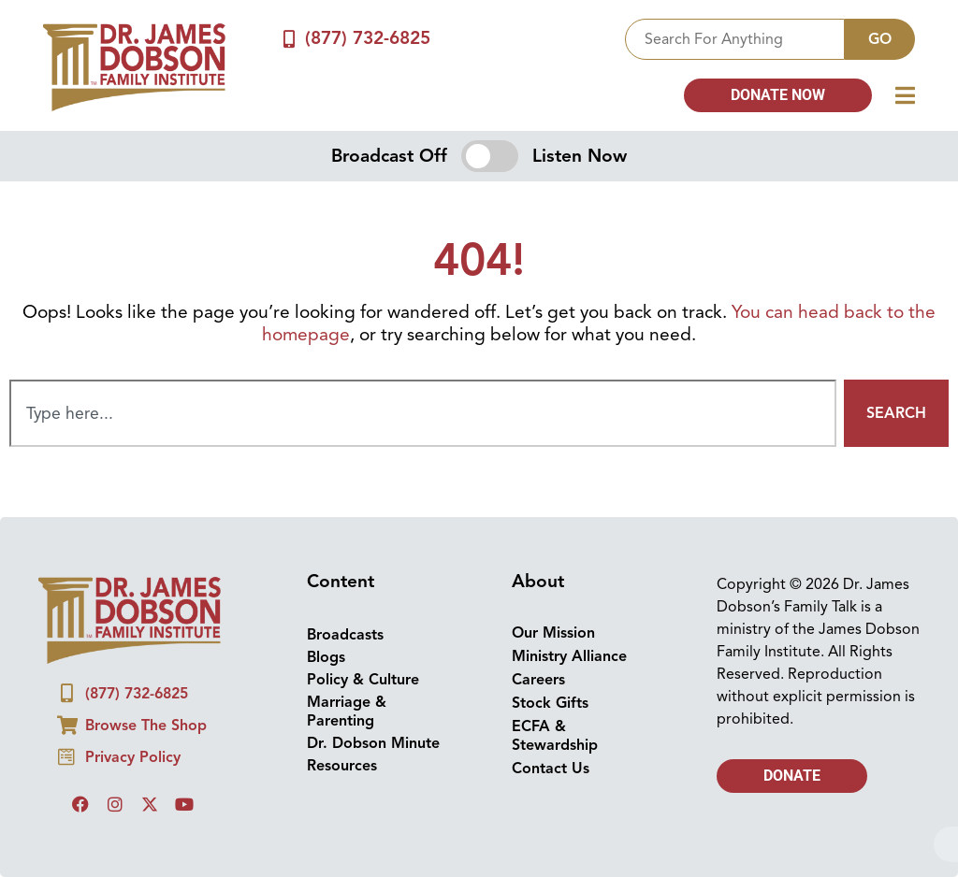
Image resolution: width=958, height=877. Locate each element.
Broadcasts (345, 634)
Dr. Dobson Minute (373, 743)
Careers (538, 679)
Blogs (326, 657)
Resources (342, 765)
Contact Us (550, 768)
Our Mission (553, 633)
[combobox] (735, 39)
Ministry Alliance (569, 656)
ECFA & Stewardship (555, 736)
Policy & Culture (363, 679)
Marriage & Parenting (346, 711)
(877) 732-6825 (367, 38)
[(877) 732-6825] (289, 39)
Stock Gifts (550, 703)
